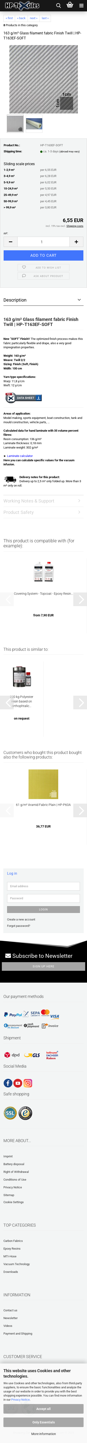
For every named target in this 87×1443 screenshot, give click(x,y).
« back (21, 18)
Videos (7, 1326)
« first (9, 18)
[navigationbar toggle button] (81, 5)
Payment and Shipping (17, 1333)
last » (45, 18)
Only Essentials (43, 1422)
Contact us (10, 1310)
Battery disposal (13, 1164)
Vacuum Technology (16, 1264)
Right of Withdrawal (16, 1172)
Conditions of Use (14, 1179)
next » (33, 18)
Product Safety (18, 512)
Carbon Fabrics (13, 1241)
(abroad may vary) (69, 151)
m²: (6, 233)
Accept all (43, 1409)
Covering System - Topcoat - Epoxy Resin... (43, 593)
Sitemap (8, 1195)
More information (43, 1434)
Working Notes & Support (28, 501)
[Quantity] (43, 242)
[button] (10, 242)
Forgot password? (18, 926)
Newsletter (10, 1318)
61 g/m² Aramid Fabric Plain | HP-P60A (43, 805)
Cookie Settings (13, 1202)
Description (14, 300)
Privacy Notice (20, 1399)
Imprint (8, 1156)
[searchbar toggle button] (58, 5)
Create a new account (21, 919)
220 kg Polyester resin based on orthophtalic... (21, 701)
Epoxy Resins (12, 1248)
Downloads (10, 1272)
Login (43, 909)
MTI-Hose (9, 1256)
